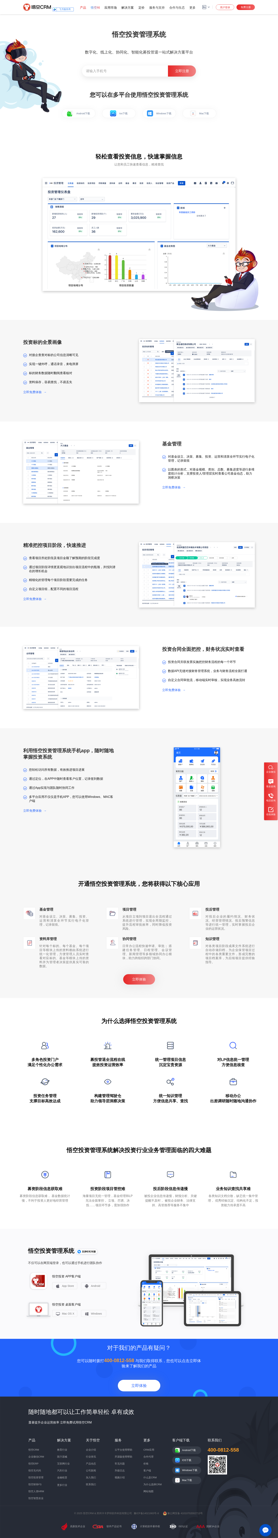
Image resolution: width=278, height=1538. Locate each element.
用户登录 (225, 7)
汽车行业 (62, 1470)
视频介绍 (120, 1477)
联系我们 (91, 1484)
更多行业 (62, 1485)
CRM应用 (148, 1449)
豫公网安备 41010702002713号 (183, 1513)
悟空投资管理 (35, 1477)
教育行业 (62, 1449)
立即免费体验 (35, 392)
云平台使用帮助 (123, 1449)
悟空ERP (33, 1463)
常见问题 (120, 1463)
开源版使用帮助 (123, 1456)
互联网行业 (63, 1463)
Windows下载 (159, 113)
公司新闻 (91, 1470)
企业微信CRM (36, 1456)
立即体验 (139, 979)
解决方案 (127, 7)
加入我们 (91, 1477)
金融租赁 (62, 1477)
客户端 (147, 1470)
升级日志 (120, 1470)
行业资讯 (91, 1456)
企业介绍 (91, 1449)
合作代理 (148, 1456)
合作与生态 (177, 7)
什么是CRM (150, 1477)
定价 (141, 7)
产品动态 (91, 1463)
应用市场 (110, 7)
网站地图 (148, 1491)
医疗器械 (62, 1456)
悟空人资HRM (36, 1491)
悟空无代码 (34, 1470)
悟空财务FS (35, 1484)
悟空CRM (33, 1449)
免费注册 (246, 7)
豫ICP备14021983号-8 (146, 1513)
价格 (145, 1463)
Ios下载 (119, 113)
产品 (83, 7)
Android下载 (78, 113)
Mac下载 (199, 113)
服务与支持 (157, 7)
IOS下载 (186, 1460)
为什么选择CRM (152, 1484)
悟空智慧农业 (35, 1498)
